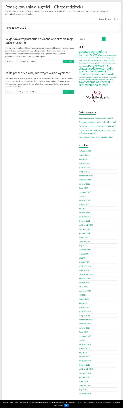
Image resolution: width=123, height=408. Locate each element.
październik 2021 (86, 225)
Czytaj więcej (68, 61)
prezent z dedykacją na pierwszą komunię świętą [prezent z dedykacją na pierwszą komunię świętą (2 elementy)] (96, 80)
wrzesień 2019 (85, 324)
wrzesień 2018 (85, 373)
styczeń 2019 (84, 356)
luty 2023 (82, 159)
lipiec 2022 (83, 188)
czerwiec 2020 (85, 291)
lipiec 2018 (83, 381)
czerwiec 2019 (85, 336)
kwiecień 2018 (85, 393)
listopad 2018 (84, 365)
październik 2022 (86, 175)
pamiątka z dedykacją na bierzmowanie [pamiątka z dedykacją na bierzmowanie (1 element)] (96, 60)
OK (66, 405)
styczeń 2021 (84, 262)
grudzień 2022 (85, 167)
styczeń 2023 (84, 163)
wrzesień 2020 (85, 278)
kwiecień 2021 (85, 249)
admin (11, 61)
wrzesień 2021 (85, 229)
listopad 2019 (84, 315)
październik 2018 (86, 369)
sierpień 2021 (84, 233)
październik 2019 (86, 319)
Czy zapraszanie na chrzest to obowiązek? (96, 118)
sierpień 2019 (84, 328)
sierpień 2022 (84, 184)
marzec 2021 (84, 254)
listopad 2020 (84, 270)
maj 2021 (82, 245)
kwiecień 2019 (85, 344)
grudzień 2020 (85, 266)
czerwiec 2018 (85, 385)
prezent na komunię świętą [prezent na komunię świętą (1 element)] (87, 77)
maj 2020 (82, 295)
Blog (116, 19)
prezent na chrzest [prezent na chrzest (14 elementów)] (101, 74)
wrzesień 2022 (85, 180)
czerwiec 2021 (85, 241)
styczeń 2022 (84, 212)
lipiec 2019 (83, 332)
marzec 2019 (84, 348)
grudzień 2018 (85, 361)
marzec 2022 (84, 204)
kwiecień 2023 (85, 151)
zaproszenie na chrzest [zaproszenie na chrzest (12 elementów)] (93, 84)
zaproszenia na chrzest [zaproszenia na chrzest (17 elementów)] (94, 82)
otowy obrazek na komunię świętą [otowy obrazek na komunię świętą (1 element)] (99, 58)
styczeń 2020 (84, 307)
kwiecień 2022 (85, 200)
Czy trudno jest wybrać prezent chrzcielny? (96, 137)
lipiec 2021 (83, 237)
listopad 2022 (84, 171)
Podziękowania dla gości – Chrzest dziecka (44, 6)
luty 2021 (82, 258)
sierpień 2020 (84, 282)
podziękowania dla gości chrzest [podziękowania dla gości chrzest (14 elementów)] (96, 70)
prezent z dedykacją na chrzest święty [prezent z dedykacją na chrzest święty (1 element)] (106, 77)
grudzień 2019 (85, 311)
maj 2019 (82, 340)
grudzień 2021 (85, 217)
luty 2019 (82, 352)
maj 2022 (82, 196)
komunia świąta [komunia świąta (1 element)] (107, 55)
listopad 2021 (84, 221)
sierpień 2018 (84, 377)
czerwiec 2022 (85, 192)
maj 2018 (82, 389)
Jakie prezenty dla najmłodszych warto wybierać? (38, 73)
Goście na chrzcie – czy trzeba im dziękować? (97, 126)
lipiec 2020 (83, 287)
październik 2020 (86, 274)
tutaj (77, 403)
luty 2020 (82, 303)
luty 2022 (82, 208)
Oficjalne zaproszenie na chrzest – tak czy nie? (97, 122)
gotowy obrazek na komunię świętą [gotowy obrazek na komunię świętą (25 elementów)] (93, 52)
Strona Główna (105, 19)
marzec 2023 (84, 155)
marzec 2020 (84, 299)
